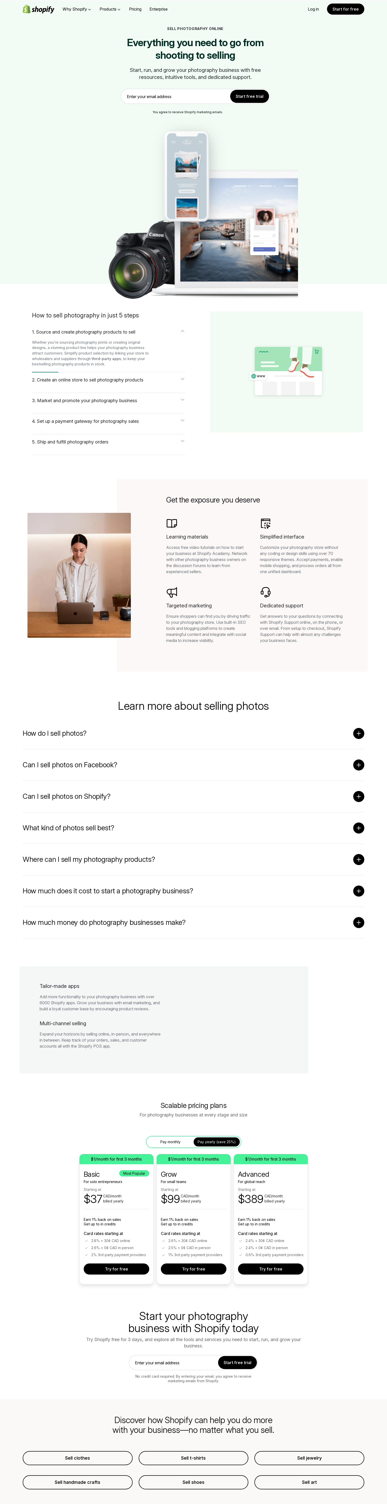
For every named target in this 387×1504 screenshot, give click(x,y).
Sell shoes (193, 1482)
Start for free (346, 9)
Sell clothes (77, 1458)
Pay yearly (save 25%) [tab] (217, 1142)
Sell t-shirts (193, 1458)
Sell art (309, 1482)
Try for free (116, 1269)
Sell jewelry (309, 1458)
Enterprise (159, 9)
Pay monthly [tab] (170, 1142)
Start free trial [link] (249, 96)
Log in (313, 9)
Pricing (135, 9)
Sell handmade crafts (77, 1482)
